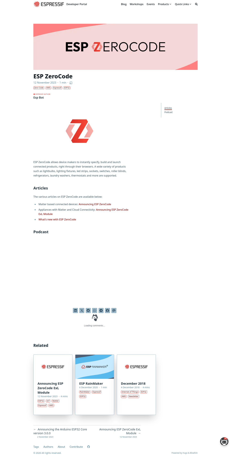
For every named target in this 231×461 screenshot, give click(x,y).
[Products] (163, 4)
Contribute (76, 446)
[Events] (151, 4)
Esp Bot (38, 97)
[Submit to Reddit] (88, 310)
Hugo (185, 453)
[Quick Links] (182, 4)
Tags (36, 446)
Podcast (168, 112)
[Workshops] (137, 4)
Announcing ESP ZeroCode (95, 204)
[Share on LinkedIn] (75, 310)
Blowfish (194, 453)
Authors (48, 446)
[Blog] (123, 4)
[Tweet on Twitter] (81, 310)
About (61, 446)
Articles (168, 107)
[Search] (196, 4)
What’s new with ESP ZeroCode (57, 219)
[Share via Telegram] (101, 310)
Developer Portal (76, 4)
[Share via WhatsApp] (94, 310)
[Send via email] (113, 310)
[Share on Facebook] (107, 310)
